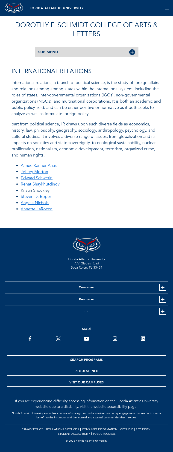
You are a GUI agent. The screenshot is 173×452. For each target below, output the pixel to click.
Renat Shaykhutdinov (40, 184)
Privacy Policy (32, 429)
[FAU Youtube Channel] (86, 338)
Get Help (126, 429)
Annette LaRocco (37, 209)
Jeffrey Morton (34, 172)
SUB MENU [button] (48, 52)
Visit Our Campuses (86, 382)
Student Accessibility (74, 434)
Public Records (104, 434)
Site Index (143, 429)
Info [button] (87, 311)
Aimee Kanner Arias (39, 165)
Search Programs (86, 360)
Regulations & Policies (62, 429)
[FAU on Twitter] (58, 338)
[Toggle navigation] (167, 8)
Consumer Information (99, 429)
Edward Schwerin (37, 178)
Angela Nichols (35, 203)
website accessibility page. (116, 406)
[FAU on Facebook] (30, 338)
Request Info (87, 371)
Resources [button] (86, 299)
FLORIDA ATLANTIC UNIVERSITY (56, 8)
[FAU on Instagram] (115, 338)
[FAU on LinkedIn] (143, 338)
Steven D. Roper (36, 197)
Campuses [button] (86, 287)
